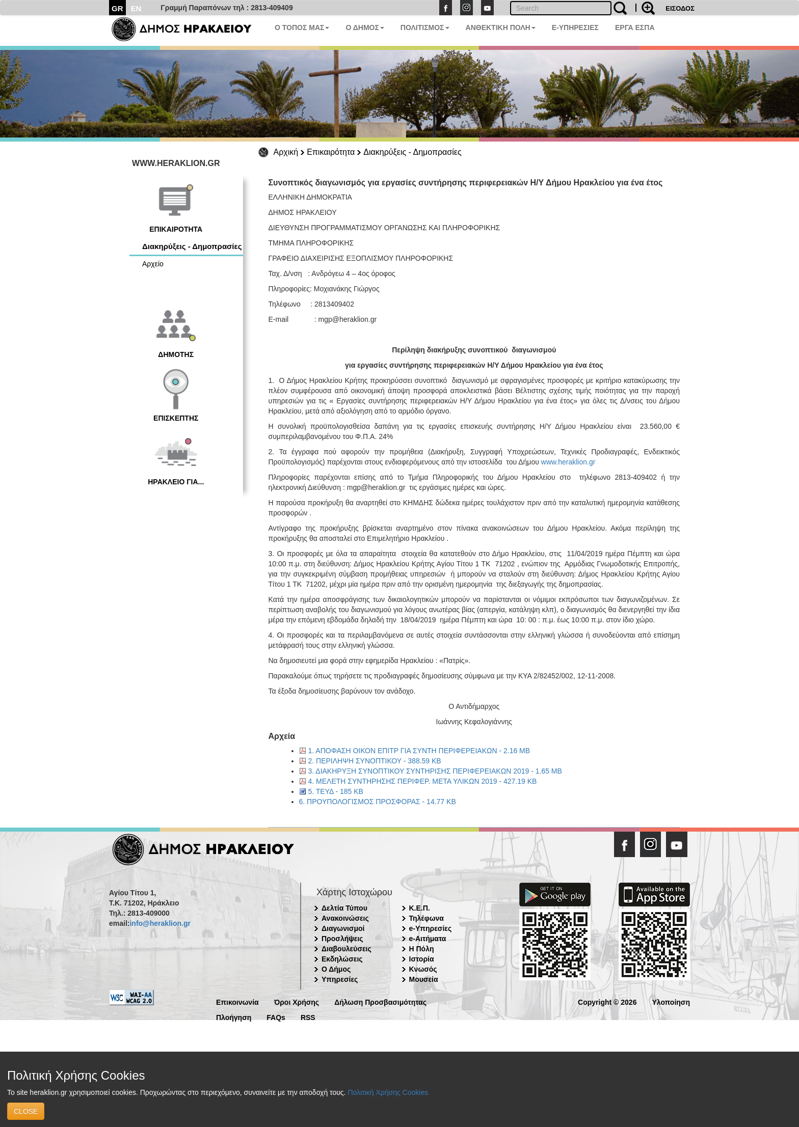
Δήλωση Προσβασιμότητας (380, 1001)
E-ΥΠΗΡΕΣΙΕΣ (575, 27)
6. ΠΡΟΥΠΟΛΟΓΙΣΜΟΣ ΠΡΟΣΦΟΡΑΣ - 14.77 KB (377, 802)
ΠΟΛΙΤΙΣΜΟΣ (425, 27)
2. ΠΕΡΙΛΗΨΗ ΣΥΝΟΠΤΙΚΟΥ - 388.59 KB (374, 761)
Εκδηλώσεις (342, 959)
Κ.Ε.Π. (419, 908)
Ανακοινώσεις (345, 918)
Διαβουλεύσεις (346, 949)
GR (117, 8)
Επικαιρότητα (331, 152)
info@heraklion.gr (159, 923)
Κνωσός (423, 969)
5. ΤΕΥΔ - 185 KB (335, 791)
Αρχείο (153, 264)
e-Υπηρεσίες (430, 928)
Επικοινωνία (237, 1001)
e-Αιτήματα (427, 938)
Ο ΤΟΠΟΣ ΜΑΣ (302, 27)
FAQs (276, 1016)
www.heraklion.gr (568, 462)
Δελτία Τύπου (344, 908)
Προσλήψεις (342, 938)
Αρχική (286, 152)
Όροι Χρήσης (296, 1001)
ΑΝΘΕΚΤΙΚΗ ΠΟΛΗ (501, 27)
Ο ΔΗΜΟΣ (364, 27)
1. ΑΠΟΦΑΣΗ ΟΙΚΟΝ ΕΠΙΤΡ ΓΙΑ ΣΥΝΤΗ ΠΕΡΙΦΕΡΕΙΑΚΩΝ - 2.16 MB (419, 751)
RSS (308, 1016)
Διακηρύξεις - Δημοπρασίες (412, 152)
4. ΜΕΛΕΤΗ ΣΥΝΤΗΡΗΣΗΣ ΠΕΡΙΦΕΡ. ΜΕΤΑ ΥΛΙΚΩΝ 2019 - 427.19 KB (422, 781)
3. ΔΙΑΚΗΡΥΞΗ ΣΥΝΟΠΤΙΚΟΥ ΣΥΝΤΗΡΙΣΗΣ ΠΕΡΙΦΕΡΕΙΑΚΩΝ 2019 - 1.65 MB (435, 771)
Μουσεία (423, 979)
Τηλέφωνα (426, 918)
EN (136, 8)
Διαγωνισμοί (343, 928)
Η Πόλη (421, 949)
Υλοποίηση (671, 1001)
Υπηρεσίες (340, 979)
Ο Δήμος (336, 969)
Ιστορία (421, 959)
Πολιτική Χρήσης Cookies (388, 1092)
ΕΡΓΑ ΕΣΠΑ (635, 27)
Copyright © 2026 (607, 1001)
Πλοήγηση (233, 1016)
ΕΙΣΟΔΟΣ (680, 8)
